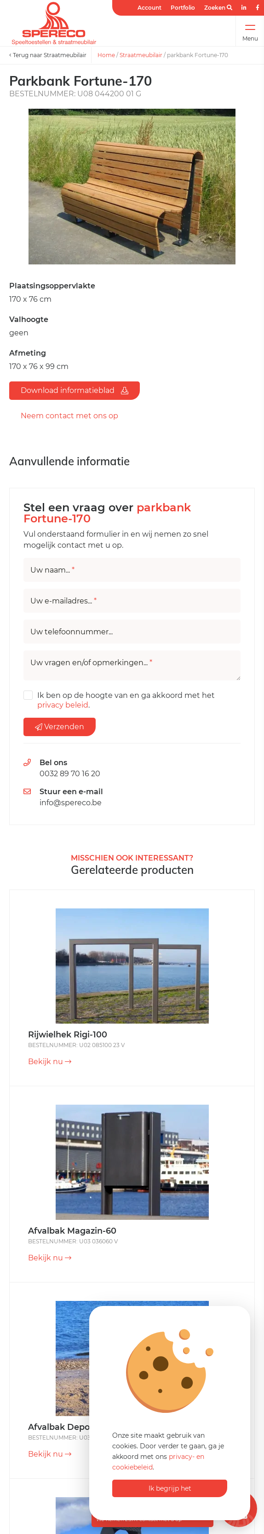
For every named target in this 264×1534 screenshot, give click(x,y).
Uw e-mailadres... (63, 601)
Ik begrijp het (170, 1488)
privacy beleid (62, 705)
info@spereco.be (71, 802)
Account (149, 7)
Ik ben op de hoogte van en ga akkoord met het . (126, 700)
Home (106, 55)
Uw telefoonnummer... (71, 632)
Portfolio (183, 7)
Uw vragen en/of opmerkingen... (91, 663)
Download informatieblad (74, 390)
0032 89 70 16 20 (70, 773)
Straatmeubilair (141, 55)
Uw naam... (52, 570)
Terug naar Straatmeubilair (47, 55)
